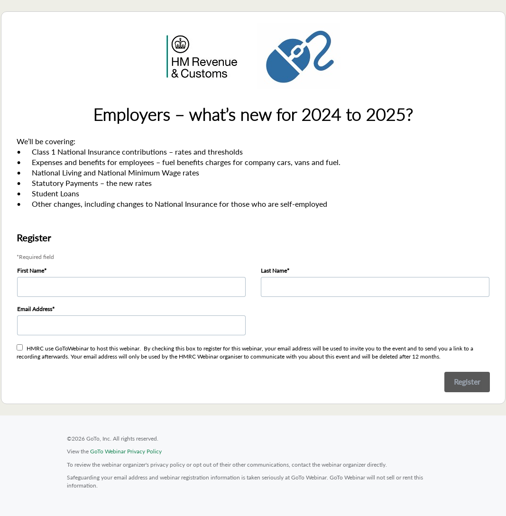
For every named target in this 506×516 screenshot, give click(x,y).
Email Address (34, 309)
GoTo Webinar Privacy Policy (126, 451)
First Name (30, 270)
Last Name (274, 270)
